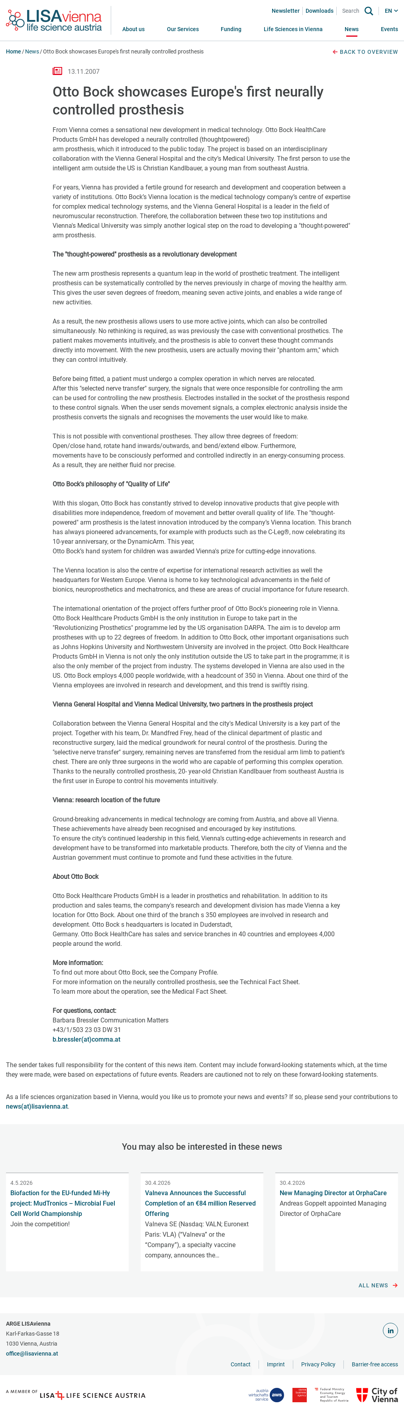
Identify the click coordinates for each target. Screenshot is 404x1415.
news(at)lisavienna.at (37, 1106)
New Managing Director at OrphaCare (333, 1193)
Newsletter (286, 11)
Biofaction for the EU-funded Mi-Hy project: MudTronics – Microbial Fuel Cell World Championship (62, 1203)
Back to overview (365, 52)
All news (378, 1285)
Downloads (319, 11)
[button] (183, 29)
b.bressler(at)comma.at (86, 1039)
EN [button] (388, 11)
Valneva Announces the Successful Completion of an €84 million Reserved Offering (200, 1203)
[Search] (352, 11)
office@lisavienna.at (32, 1353)
